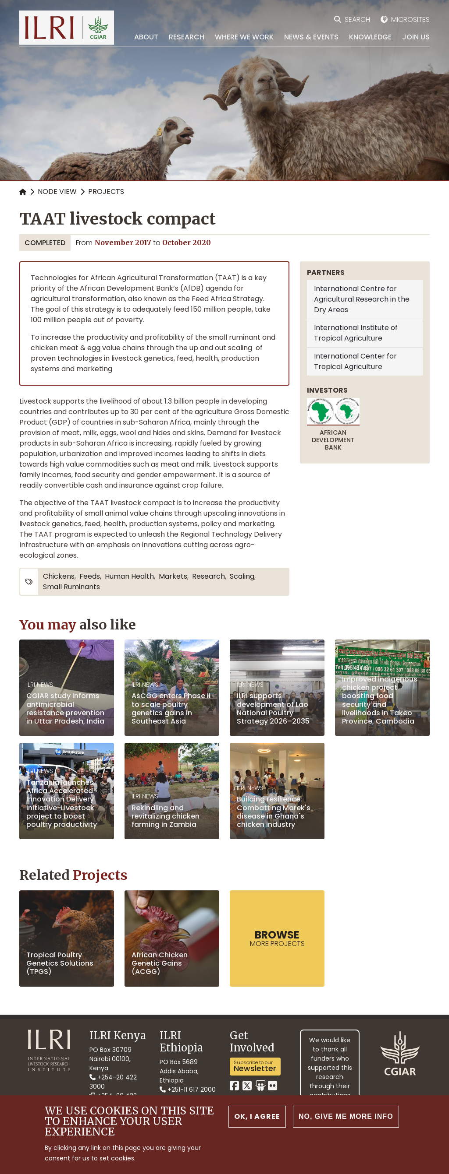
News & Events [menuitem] (311, 37)
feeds (89, 576)
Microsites (410, 19)
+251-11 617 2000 (188, 1089)
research (208, 576)
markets (173, 576)
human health (129, 576)
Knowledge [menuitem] (370, 37)
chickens (59, 576)
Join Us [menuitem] (416, 37)
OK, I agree (257, 1118)
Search (357, 19)
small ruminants (71, 587)
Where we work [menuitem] (244, 37)
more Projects (277, 938)
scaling (242, 576)
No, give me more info (346, 1117)
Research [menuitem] (186, 37)
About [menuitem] (146, 37)
